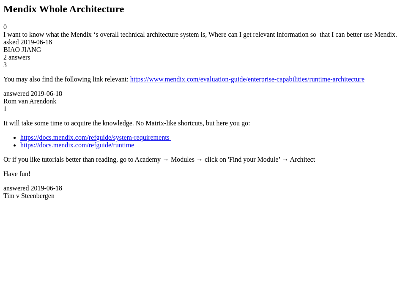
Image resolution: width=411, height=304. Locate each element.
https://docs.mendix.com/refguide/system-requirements (95, 137)
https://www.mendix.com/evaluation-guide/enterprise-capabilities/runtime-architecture (247, 79)
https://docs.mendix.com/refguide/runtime (77, 145)
